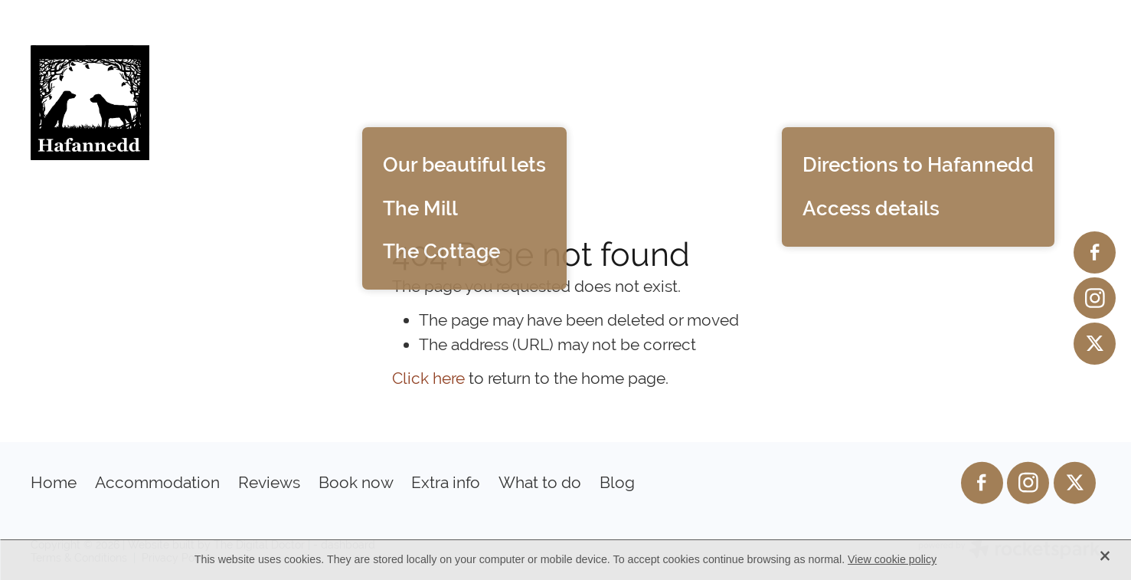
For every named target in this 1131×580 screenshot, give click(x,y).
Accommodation (448, 100)
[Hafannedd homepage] (137, 102)
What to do (963, 100)
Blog (1063, 100)
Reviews (599, 100)
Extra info (833, 100)
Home (309, 100)
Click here (428, 378)
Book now (709, 100)
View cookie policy (892, 559)
